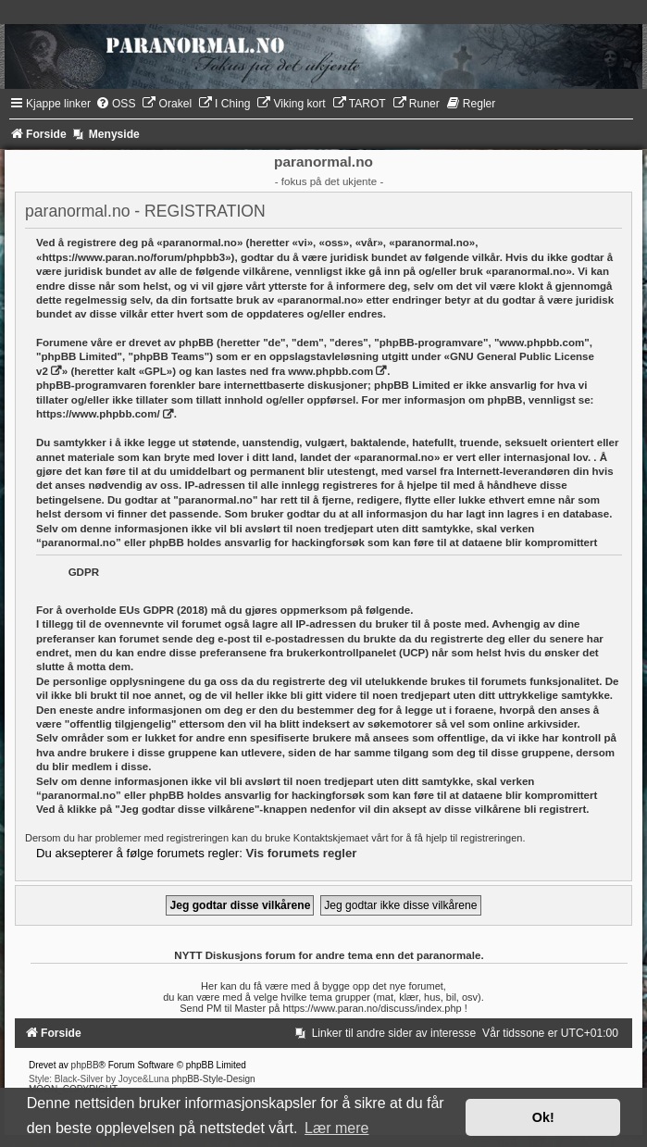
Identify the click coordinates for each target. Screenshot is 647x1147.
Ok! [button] (543, 1117)
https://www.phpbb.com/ (98, 413)
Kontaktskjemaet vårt (341, 837)
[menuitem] (115, 103)
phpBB (85, 1065)
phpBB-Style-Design (213, 1079)
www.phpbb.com (330, 371)
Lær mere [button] (336, 1128)
